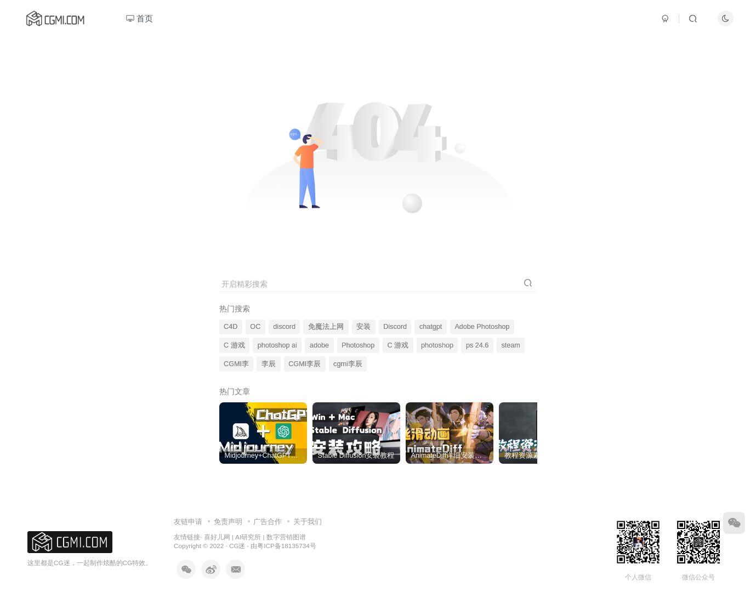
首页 (139, 18)
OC (255, 327)
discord (284, 327)
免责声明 (228, 521)
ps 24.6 (477, 345)
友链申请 (188, 521)
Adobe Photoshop (481, 327)
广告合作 (267, 521)
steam (510, 345)
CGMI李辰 (304, 364)
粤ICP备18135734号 (286, 545)
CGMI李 (236, 364)
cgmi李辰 (347, 364)
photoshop (437, 345)
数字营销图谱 (286, 536)
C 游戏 (234, 345)
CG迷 (237, 545)
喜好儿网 (217, 536)
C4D (230, 327)
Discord (395, 327)
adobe (319, 345)
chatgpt (430, 327)
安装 (363, 327)
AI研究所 (248, 536)
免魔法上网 (326, 327)
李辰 (269, 364)
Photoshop (358, 345)
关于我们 (307, 521)
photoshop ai (277, 345)
